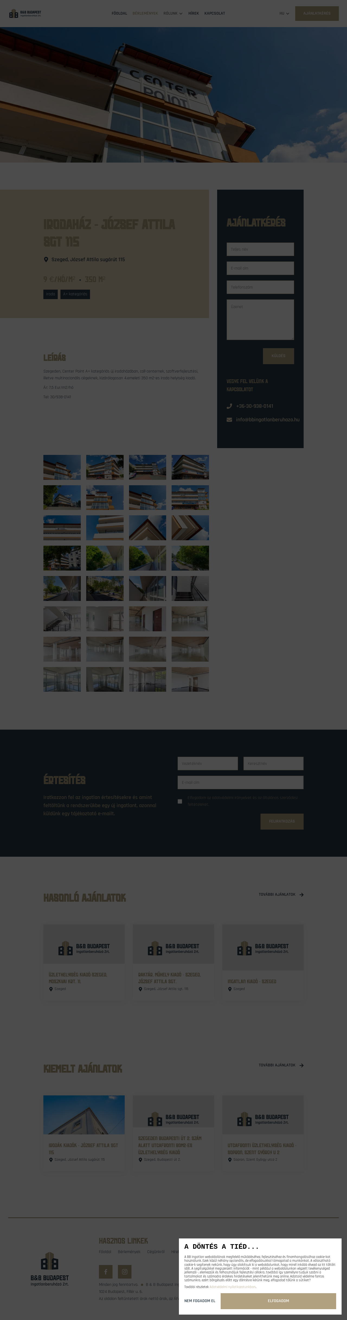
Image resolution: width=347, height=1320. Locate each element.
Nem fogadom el (199, 1301)
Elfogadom (278, 1301)
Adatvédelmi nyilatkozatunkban (233, 1287)
